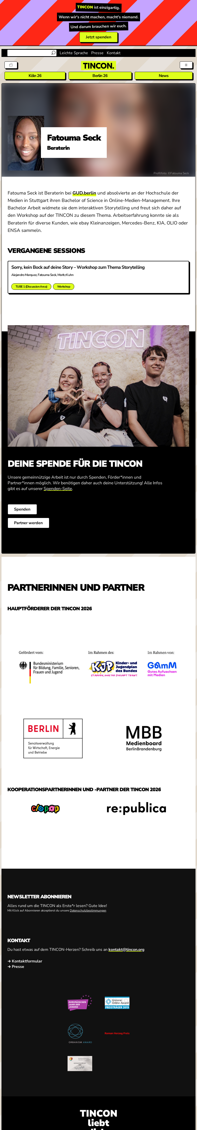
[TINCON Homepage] (99, 66)
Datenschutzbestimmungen (88, 910)
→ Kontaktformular (24, 961)
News (164, 75)
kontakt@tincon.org (126, 949)
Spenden (22, 509)
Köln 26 (35, 75)
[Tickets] (10, 65)
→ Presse (15, 966)
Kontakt (114, 53)
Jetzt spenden (98, 37)
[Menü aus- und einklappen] (186, 65)
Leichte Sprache (74, 53)
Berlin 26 (99, 75)
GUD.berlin (84, 193)
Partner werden (28, 523)
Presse (97, 53)
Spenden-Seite (58, 488)
